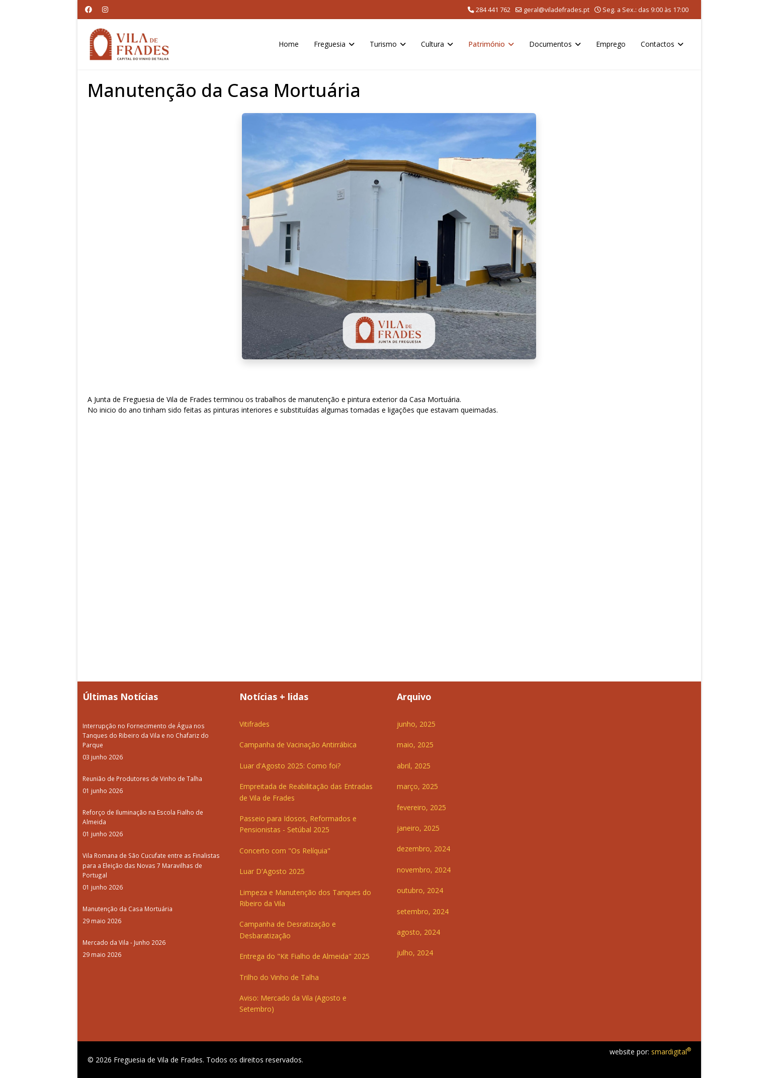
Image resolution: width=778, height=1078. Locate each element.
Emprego (611, 44)
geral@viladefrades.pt (556, 10)
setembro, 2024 (423, 911)
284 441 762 (493, 10)
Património (486, 44)
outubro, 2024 (420, 890)
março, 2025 (417, 786)
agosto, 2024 (418, 932)
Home (289, 44)
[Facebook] (88, 9)
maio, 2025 (415, 744)
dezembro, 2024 (423, 848)
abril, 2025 (413, 765)
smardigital (671, 1051)
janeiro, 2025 (418, 828)
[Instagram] (105, 9)
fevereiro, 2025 (421, 807)
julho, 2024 (415, 952)
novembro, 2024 (424, 869)
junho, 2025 (416, 724)
